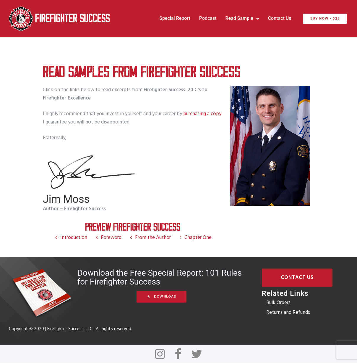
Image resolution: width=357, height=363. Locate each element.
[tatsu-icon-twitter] (196, 354)
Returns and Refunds (288, 313)
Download (161, 297)
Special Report (173, 18)
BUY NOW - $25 (324, 19)
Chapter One (198, 238)
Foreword (111, 238)
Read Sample (238, 18)
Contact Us (278, 18)
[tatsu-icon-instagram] (162, 354)
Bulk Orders (278, 303)
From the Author (153, 238)
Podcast (206, 18)
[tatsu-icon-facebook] (181, 354)
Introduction (73, 238)
